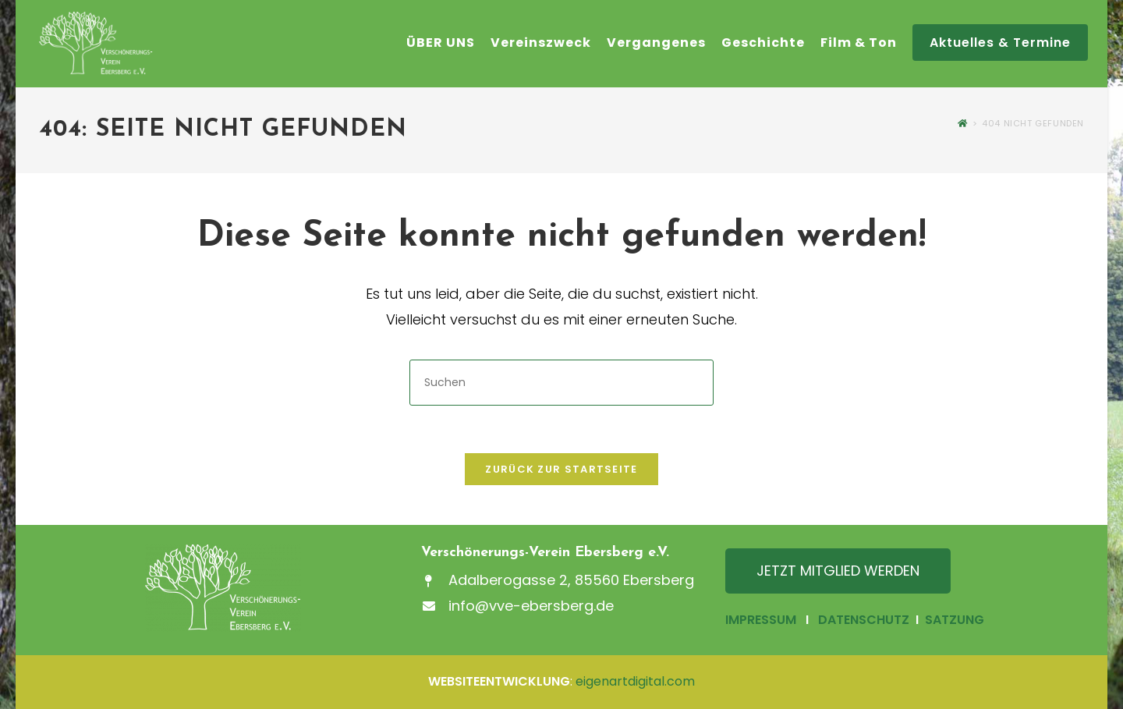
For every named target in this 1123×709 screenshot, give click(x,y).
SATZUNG (953, 620)
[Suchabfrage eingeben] (561, 383)
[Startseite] (963, 123)
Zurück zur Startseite (561, 469)
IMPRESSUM (760, 620)
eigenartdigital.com (635, 681)
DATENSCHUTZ (863, 620)
